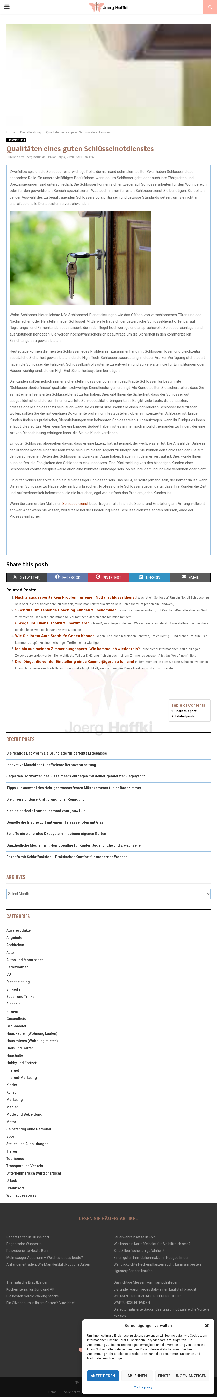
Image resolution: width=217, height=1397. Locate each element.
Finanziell (14, 1004)
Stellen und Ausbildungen (27, 1144)
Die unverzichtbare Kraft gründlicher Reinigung (45, 799)
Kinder (11, 1085)
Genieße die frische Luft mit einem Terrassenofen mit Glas (55, 822)
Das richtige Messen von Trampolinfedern (147, 1282)
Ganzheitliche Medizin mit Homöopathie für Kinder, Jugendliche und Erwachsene (73, 845)
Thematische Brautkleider (27, 1282)
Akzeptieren (103, 1376)
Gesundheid (16, 1019)
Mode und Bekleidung (24, 1114)
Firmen (12, 1011)
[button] (206, 1325)
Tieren (11, 1151)
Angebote (14, 938)
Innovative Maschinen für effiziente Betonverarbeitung (51, 765)
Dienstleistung (16, 140)
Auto (10, 953)
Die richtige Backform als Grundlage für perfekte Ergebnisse (56, 753)
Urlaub (11, 1181)
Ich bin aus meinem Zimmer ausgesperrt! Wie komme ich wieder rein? (77, 649)
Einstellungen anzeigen (182, 1376)
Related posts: (185, 716)
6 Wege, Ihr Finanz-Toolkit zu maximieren (52, 623)
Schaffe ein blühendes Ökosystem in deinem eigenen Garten (56, 834)
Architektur (15, 945)
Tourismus (15, 1159)
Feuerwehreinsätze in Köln (135, 1237)
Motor (11, 1122)
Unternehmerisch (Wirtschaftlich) (33, 1173)
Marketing (14, 1100)
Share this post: (186, 711)
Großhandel (16, 1026)
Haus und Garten (20, 1048)
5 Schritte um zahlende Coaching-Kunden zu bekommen (66, 610)
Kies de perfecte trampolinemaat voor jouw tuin (45, 811)
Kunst (11, 1092)
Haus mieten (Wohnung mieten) (32, 1041)
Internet (12, 1070)
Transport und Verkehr (25, 1166)
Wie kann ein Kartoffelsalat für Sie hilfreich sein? (152, 1244)
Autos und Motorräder (24, 960)
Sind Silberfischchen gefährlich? (139, 1251)
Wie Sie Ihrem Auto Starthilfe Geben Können (55, 636)
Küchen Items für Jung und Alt (30, 1289)
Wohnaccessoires (21, 1195)
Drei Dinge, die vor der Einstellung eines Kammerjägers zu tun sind (74, 661)
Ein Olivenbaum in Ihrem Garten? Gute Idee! (40, 1303)
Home (52, 1392)
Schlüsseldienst (75, 503)
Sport (10, 1136)
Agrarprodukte (18, 930)
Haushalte (14, 1055)
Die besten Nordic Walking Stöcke (32, 1296)
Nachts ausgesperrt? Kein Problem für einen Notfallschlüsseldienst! (76, 597)
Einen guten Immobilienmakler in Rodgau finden (151, 1257)
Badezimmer (17, 967)
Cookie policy (143, 1387)
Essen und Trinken (21, 997)
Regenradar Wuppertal (24, 1244)
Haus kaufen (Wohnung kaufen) (31, 1033)
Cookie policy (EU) (73, 1392)
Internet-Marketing (21, 1078)
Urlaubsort (15, 1188)
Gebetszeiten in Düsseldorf (27, 1237)
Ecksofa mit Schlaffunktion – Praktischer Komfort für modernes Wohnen (66, 857)
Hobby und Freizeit (21, 1063)
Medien (12, 1107)
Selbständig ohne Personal (28, 1129)
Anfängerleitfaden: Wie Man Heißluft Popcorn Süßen (48, 1264)
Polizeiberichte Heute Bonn (27, 1251)
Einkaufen (14, 989)
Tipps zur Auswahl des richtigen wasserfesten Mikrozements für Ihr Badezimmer (73, 788)
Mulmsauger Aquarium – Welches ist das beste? (44, 1257)
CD (8, 974)
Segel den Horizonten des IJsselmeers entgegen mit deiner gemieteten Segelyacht (75, 776)
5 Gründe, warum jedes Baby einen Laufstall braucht (155, 1289)
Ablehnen (137, 1376)
